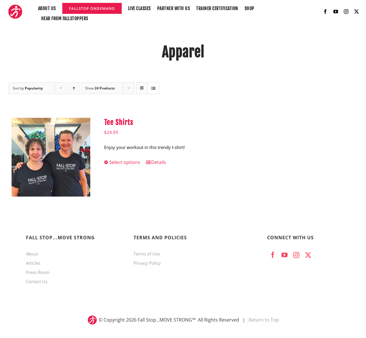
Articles (33, 263)
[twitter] (356, 11)
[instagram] (346, 11)
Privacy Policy (147, 263)
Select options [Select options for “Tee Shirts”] (124, 162)
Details (158, 162)
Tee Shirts (118, 122)
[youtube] (335, 11)
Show (100, 88)
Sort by (28, 88)
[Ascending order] (73, 88)
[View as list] (153, 88)
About (32, 254)
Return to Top (264, 320)
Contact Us (36, 281)
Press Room (38, 272)
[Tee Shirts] (51, 157)
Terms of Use (147, 254)
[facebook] (325, 11)
